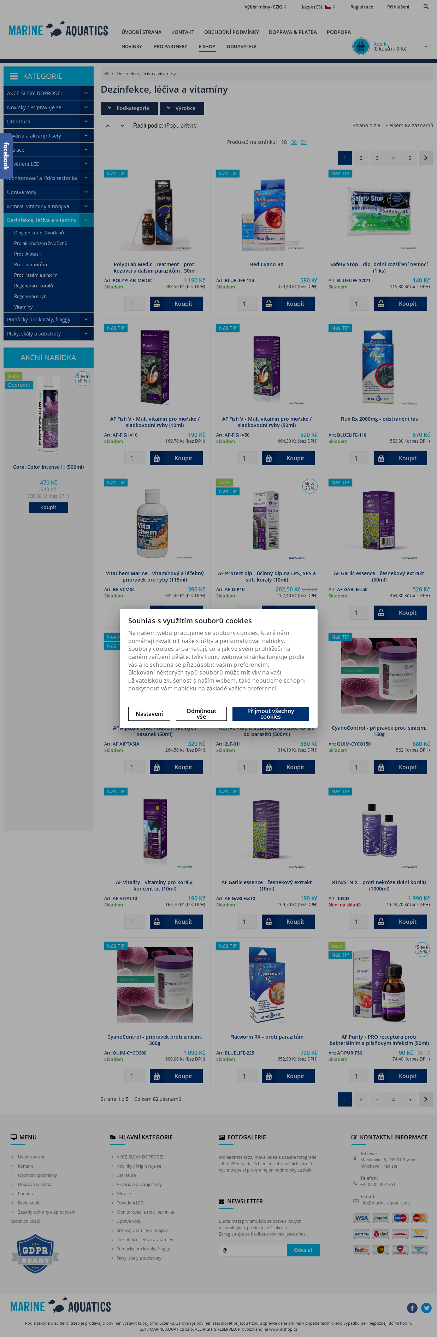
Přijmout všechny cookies (270, 713)
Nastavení (149, 714)
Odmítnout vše (201, 713)
